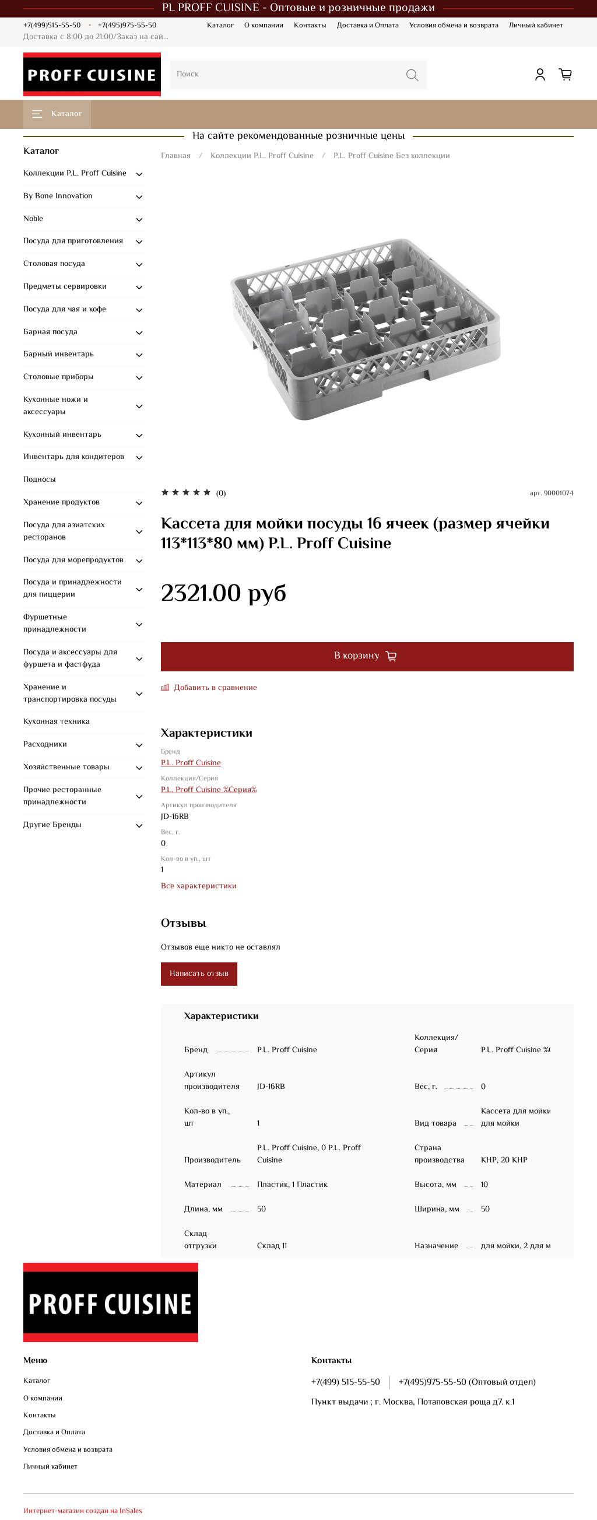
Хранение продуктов (61, 502)
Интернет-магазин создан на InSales (82, 1511)
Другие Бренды (52, 825)
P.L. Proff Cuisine (191, 763)
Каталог (220, 25)
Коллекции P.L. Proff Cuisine (262, 156)
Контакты (310, 25)
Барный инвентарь (58, 354)
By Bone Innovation (58, 196)
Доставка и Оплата (368, 25)
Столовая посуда (54, 264)
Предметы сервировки (65, 287)
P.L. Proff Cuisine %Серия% (209, 790)
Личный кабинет (536, 25)
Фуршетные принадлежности (54, 623)
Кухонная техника (56, 722)
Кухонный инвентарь (62, 435)
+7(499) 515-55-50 (345, 1382)
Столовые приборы (58, 377)
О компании (263, 25)
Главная (176, 156)
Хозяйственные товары (66, 767)
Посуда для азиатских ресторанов (64, 531)
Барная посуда (50, 332)
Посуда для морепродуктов (73, 560)
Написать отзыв (199, 974)
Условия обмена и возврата (453, 25)
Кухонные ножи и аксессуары (55, 406)
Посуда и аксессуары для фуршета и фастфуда (70, 658)
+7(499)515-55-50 (51, 25)
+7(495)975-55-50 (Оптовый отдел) (467, 1382)
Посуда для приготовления (73, 241)
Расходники (45, 744)
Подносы (39, 480)
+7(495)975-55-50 (127, 25)
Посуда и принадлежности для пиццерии (72, 588)
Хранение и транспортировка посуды (70, 693)
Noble (33, 219)
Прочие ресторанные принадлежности (62, 796)
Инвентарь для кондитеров (73, 457)
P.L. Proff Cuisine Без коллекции (391, 156)
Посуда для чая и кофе (64, 309)
